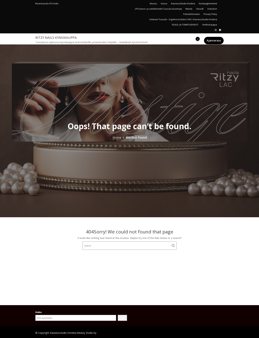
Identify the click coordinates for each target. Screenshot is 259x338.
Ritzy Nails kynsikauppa (56, 37)
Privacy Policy (210, 14)
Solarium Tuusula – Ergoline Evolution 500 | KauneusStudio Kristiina (183, 19)
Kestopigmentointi (208, 3)
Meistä (188, 8)
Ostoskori (212, 8)
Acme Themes (105, 332)
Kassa (164, 3)
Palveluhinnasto (191, 14)
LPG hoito (53, 3)
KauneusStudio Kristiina (183, 3)
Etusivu (153, 3)
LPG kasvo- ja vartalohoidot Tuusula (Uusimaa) (158, 8)
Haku (38, 312)
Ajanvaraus (214, 40)
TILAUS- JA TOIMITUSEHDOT (185, 24)
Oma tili (200, 8)
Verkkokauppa (209, 24)
